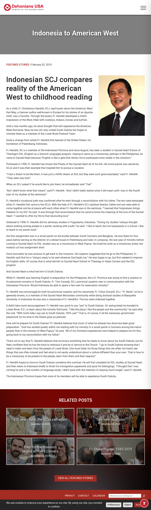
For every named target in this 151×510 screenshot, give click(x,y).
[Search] (144, 496)
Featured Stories (17, 64)
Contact (83, 495)
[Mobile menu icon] (143, 8)
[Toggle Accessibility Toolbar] (144, 503)
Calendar (99, 495)
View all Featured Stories (75, 478)
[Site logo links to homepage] (24, 7)
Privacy (70, 495)
